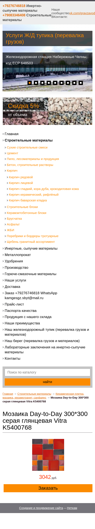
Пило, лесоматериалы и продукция (33, 159)
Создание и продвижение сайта (41, 508)
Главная (8, 393)
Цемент (12, 153)
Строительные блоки (22, 207)
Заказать (48, 488)
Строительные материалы (34, 393)
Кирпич (12, 170)
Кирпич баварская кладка (28, 200)
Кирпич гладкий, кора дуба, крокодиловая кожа (44, 189)
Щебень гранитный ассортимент (31, 241)
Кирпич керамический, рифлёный (34, 194)
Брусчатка (14, 218)
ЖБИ (10, 230)
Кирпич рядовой (21, 177)
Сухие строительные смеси (27, 147)
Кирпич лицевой (21, 183)
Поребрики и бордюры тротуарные (33, 236)
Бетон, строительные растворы (30, 165)
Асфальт (13, 224)
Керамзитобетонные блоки (26, 213)
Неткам (72, 508)
